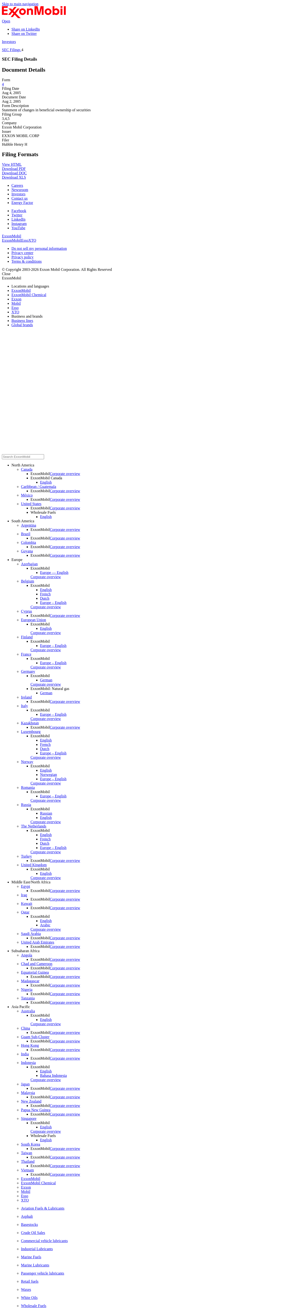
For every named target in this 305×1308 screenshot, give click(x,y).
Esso (24, 240)
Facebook (18, 211)
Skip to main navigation (20, 4)
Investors (9, 42)
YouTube (18, 228)
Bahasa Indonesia (53, 1075)
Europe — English (54, 573)
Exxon (7, 240)
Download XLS (14, 177)
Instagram (19, 224)
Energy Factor (22, 203)
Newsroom (19, 190)
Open (6, 21)
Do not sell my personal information (39, 248)
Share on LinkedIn (25, 29)
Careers (17, 185)
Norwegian (48, 775)
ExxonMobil (11, 236)
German (46, 680)
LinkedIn (18, 219)
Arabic (45, 925)
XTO (32, 240)
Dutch (44, 598)
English (46, 482)
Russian (46, 813)
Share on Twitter (24, 34)
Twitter (16, 215)
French (45, 594)
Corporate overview (65, 474)
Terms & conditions (26, 261)
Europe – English (53, 603)
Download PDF (14, 169)
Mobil (16, 240)
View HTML (12, 164)
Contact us (19, 198)
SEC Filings (11, 50)
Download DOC (14, 173)
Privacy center (22, 253)
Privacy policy (22, 257)
